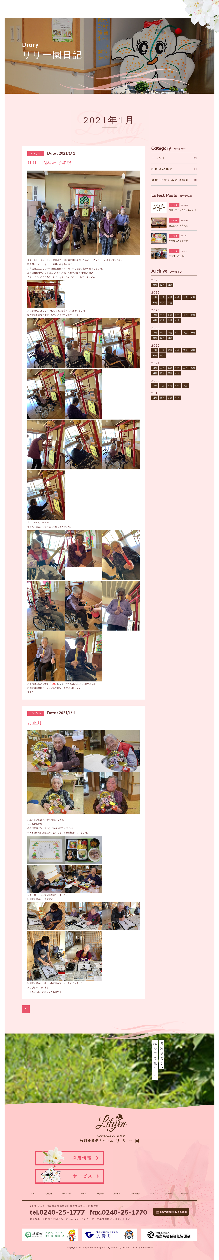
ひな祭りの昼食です (178, 241)
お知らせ (79, 11)
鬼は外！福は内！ (177, 256)
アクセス (166, 11)
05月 (162, 320)
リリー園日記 (151, 11)
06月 (155, 302)
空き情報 (123, 11)
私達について (95, 11)
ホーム (34, 1174)
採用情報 (179, 11)
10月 (170, 297)
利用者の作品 (162, 169)
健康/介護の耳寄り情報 (170, 179)
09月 (177, 297)
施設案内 (136, 11)
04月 (162, 302)
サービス (110, 11)
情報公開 (192, 11)
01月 (170, 285)
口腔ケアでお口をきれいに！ (182, 210)
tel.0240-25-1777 (57, 1192)
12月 (155, 297)
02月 (162, 285)
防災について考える (178, 226)
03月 (155, 285)
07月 (193, 297)
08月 (185, 297)
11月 (162, 297)
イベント (158, 158)
